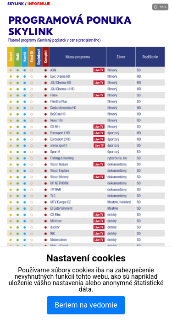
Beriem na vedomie (86, 305)
